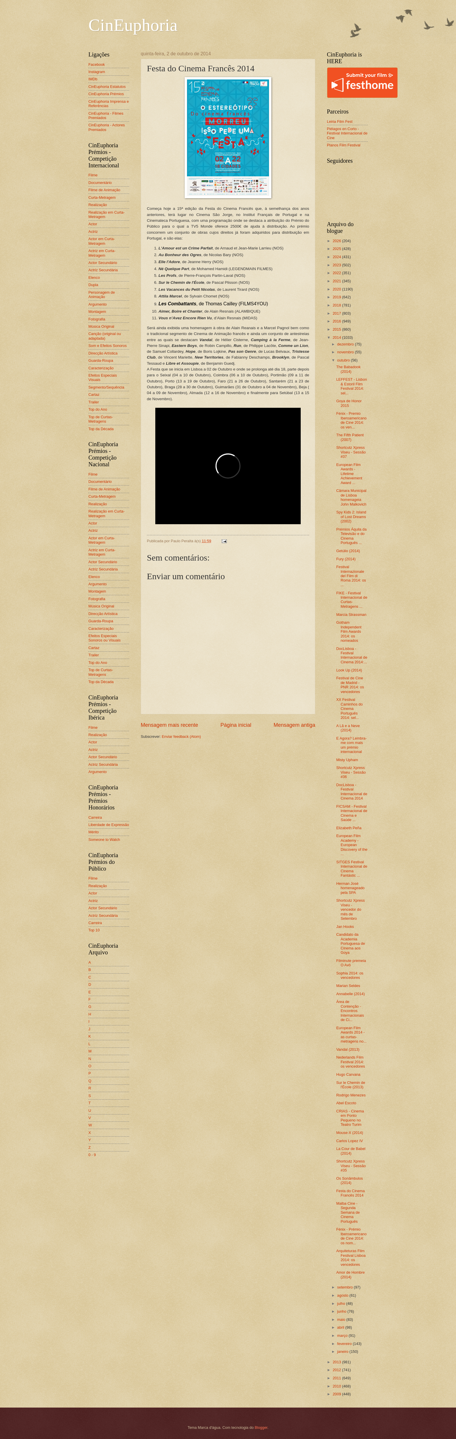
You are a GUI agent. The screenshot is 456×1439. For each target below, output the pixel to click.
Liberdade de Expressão (108, 825)
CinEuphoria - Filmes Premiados (105, 115)
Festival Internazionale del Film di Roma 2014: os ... (351, 576)
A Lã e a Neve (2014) (348, 728)
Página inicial (235, 725)
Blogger (261, 1427)
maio (341, 1319)
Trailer (93, 402)
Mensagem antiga (294, 725)
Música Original (101, 326)
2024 (337, 257)
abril (341, 1327)
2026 (337, 241)
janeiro (343, 1351)
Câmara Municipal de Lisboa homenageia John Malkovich (351, 497)
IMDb (92, 79)
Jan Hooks (345, 926)
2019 (337, 297)
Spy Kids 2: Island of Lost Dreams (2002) (351, 516)
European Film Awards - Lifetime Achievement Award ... (349, 473)
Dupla (93, 285)
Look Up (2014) (349, 670)
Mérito (93, 832)
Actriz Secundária (103, 270)
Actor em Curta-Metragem (101, 241)
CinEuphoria (133, 25)
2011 (337, 1378)
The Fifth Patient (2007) (350, 437)
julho (341, 1303)
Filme (92, 175)
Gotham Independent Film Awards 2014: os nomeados (348, 631)
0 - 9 (92, 1155)
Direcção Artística (102, 353)
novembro (346, 352)
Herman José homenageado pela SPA (350, 888)
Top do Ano (97, 409)
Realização (97, 205)
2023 (337, 265)
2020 (337, 289)
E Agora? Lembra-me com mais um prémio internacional (351, 745)
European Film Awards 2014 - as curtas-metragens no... (351, 1034)
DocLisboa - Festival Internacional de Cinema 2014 (351, 791)
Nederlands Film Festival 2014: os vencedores (350, 1061)
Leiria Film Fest (339, 121)
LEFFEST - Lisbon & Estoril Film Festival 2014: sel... (351, 386)
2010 (337, 1386)
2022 (337, 273)
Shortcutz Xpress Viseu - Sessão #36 (351, 772)
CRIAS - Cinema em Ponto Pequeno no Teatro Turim (350, 1118)
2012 (337, 1370)
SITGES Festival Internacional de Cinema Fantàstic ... (351, 869)
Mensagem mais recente (169, 725)
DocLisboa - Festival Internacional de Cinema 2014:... (351, 655)
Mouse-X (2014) (349, 1132)
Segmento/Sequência (106, 387)
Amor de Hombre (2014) (350, 1274)
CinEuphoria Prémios (106, 94)
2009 (337, 1394)
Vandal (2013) (347, 1049)
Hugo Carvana (348, 1074)
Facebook (96, 64)
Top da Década (101, 429)
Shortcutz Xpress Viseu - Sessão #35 (351, 1165)
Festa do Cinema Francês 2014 (350, 1193)
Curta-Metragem (102, 197)
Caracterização (101, 368)
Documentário (100, 182)
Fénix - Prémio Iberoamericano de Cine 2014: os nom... (351, 1236)
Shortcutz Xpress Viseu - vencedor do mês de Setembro (350, 909)
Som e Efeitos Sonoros (107, 345)
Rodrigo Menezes (351, 1095)
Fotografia (96, 319)
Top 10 (94, 930)
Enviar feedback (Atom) (181, 736)
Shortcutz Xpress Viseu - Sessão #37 (351, 452)
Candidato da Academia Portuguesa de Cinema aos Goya (350, 943)
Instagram (96, 72)
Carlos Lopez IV (349, 1141)
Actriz (93, 231)
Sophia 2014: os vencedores (349, 975)
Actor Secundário (102, 262)
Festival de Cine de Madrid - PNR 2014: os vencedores (350, 685)
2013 (337, 1362)
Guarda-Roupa (100, 360)
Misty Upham (347, 760)
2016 (337, 321)
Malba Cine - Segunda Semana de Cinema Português (348, 1212)
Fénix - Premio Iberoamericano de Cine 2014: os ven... (351, 420)
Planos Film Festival (343, 145)
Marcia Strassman (351, 614)
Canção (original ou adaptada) (104, 336)
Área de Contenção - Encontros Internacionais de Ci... (350, 1010)
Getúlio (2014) (348, 551)
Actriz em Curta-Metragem (101, 253)
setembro (345, 1287)
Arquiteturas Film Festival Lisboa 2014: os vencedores (351, 1257)
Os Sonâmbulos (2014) (349, 1180)
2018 (337, 305)
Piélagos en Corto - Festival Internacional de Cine (347, 133)
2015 (337, 329)
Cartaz (93, 394)
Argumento (97, 304)
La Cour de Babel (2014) (350, 1150)
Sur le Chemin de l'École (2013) (350, 1084)
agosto (343, 1295)
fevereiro (345, 1343)
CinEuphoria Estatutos (107, 86)
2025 (337, 249)
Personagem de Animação (101, 294)
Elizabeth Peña (348, 828)
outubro (344, 360)
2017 (337, 313)
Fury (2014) (346, 559)
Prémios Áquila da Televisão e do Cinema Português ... (351, 536)
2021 (337, 281)
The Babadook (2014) (348, 369)
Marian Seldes (348, 985)
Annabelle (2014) (350, 994)
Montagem (97, 311)
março (342, 1335)
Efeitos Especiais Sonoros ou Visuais (104, 638)
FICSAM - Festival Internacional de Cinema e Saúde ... (351, 813)
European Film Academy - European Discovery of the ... (351, 845)
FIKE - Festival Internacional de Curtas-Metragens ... (351, 600)
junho (342, 1311)
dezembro (346, 344)
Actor (92, 224)
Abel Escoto (346, 1103)
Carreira (95, 817)
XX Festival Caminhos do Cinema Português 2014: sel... (349, 708)
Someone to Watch (104, 839)
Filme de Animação (104, 190)
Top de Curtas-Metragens (100, 419)
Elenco (94, 277)
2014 (337, 337)
